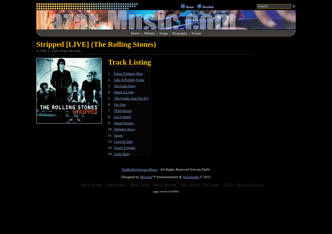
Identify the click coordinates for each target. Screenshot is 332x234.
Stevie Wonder (91, 184)
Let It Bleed (122, 117)
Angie (118, 135)
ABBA (228, 184)
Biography (179, 33)
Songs (163, 33)
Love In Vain (123, 141)
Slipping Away (124, 129)
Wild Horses (123, 110)
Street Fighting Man (128, 73)
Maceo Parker (139, 184)
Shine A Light (124, 92)
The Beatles (211, 184)
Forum (196, 33)
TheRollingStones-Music (140, 169)
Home (189, 7)
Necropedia (191, 177)
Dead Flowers (124, 123)
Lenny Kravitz (115, 184)
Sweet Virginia (124, 148)
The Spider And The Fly (131, 98)
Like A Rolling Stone (129, 80)
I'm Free (120, 104)
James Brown (189, 184)
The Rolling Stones (250, 184)
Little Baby (122, 154)
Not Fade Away (125, 86)
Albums (149, 33)
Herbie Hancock (164, 184)
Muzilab (208, 7)
